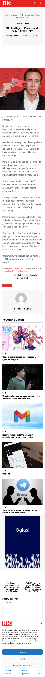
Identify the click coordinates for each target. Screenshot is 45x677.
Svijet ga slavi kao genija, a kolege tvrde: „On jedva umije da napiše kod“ (21, 397)
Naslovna (8, 15)
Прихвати (22, 652)
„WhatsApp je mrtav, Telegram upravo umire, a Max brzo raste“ (20, 511)
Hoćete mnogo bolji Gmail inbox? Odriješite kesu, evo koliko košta (17, 436)
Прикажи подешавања (22, 665)
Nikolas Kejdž (22, 278)
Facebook (12, 271)
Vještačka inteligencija (27, 275)
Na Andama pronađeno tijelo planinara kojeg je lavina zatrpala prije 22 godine (12, 587)
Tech (21, 15)
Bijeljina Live (14, 36)
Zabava (15, 15)
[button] (41, 624)
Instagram (22, 271)
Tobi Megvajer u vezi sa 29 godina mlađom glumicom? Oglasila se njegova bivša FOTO (33, 587)
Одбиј (22, 659)
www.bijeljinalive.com (17, 268)
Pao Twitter (7, 474)
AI (15, 275)
